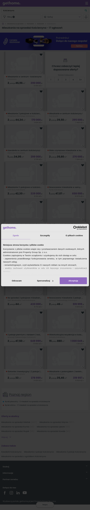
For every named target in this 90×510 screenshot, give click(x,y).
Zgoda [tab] (16, 235)
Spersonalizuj (45, 281)
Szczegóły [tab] (45, 235)
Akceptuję (73, 281)
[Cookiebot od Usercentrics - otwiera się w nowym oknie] (75, 228)
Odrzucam (17, 281)
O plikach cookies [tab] (74, 235)
